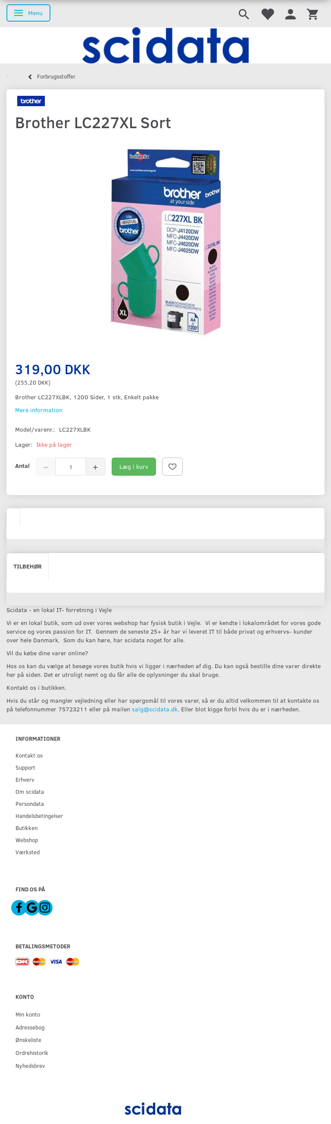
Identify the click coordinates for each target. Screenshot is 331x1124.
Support (25, 767)
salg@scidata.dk (155, 709)
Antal (22, 465)
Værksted (28, 852)
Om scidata (30, 791)
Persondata (30, 803)
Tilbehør (27, 566)
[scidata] (165, 45)
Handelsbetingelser (39, 815)
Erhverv (25, 779)
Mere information (38, 410)
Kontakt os (29, 755)
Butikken (26, 827)
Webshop (27, 839)
